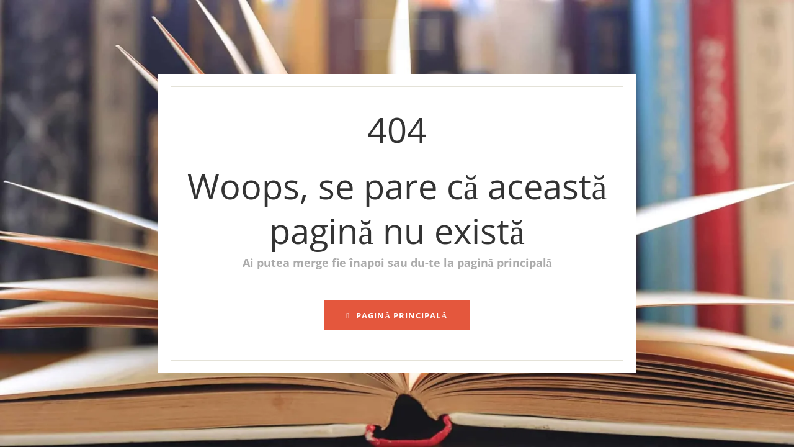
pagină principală (397, 315)
